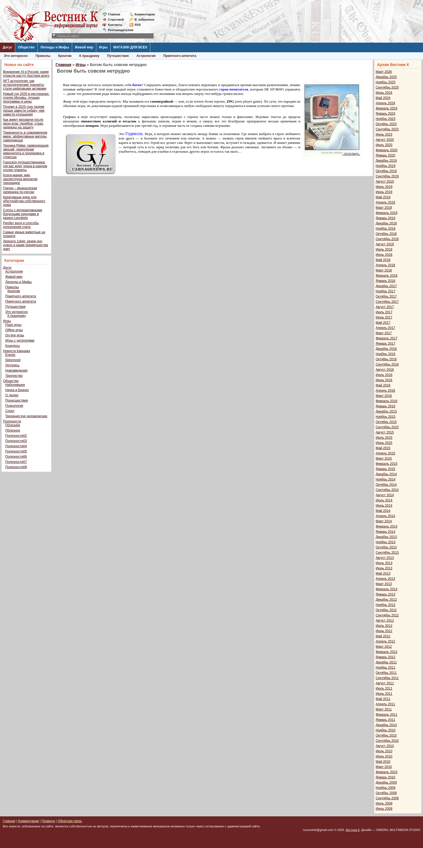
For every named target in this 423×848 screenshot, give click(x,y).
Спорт (10, 411)
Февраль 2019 (386, 213)
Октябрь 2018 (386, 234)
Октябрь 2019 (386, 171)
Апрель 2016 (385, 391)
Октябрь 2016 (386, 359)
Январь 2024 (385, 114)
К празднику (89, 56)
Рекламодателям (118, 30)
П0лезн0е (12, 425)
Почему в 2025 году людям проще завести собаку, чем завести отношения (23, 110)
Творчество (14, 376)
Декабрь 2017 (386, 286)
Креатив (65, 56)
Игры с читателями (19, 340)
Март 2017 (384, 333)
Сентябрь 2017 (387, 302)
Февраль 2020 (386, 150)
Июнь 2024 (384, 93)
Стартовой (116, 19)
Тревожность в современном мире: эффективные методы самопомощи (25, 136)
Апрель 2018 (385, 265)
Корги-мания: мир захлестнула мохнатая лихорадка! (20, 179)
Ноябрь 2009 (385, 788)
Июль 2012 (384, 626)
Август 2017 (385, 307)
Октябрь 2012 (386, 610)
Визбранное (144, 19)
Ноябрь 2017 (385, 291)
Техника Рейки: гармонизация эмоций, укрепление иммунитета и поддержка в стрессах (25, 151)
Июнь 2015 (384, 443)
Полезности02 (16, 436)
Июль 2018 (384, 249)
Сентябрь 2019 (387, 176)
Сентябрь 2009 (387, 798)
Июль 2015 (384, 438)
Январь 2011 (385, 720)
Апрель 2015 (385, 453)
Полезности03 (16, 441)
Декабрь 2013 (386, 537)
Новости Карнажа (16, 351)
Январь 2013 (385, 594)
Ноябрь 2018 (385, 228)
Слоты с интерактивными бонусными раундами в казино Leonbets (22, 214)
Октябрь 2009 (386, 793)
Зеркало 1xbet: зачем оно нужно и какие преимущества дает (25, 245)
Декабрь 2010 (386, 725)
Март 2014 (384, 521)
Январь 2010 (385, 777)
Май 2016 (383, 385)
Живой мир (84, 47)
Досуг (7, 47)
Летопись (12, 365)
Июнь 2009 (384, 809)
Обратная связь (70, 821)
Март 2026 (384, 72)
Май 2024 (383, 98)
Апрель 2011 (385, 704)
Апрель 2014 (385, 516)
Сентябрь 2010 (387, 741)
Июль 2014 (384, 500)
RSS (138, 24)
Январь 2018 (385, 281)
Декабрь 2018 (386, 223)
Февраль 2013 (386, 589)
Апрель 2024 (385, 103)
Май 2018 (383, 260)
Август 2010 (385, 746)
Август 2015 (385, 432)
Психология (14, 406)
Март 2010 (384, 767)
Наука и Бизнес (17, 390)
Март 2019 (384, 208)
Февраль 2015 (386, 464)
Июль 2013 (384, 563)
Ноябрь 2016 (385, 354)
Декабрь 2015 (386, 411)
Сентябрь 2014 (387, 490)
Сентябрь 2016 (387, 364)
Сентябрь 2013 (387, 553)
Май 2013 (383, 573)
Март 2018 (384, 270)
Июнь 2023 (384, 134)
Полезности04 (16, 446)
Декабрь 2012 (386, 600)
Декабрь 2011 (386, 662)
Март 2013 (384, 584)
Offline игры (14, 330)
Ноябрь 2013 (385, 542)
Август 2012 (385, 620)
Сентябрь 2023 (387, 129)
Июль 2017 (384, 312)
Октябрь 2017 (386, 296)
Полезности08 (16, 467)
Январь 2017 (385, 343)
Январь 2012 (385, 657)
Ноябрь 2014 (385, 479)
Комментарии (145, 14)
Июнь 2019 (384, 192)
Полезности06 (16, 457)
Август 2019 (385, 181)
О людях (11, 395)
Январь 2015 (385, 469)
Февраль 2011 (386, 715)
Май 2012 (383, 636)
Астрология (146, 56)
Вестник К (353, 829)
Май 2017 (383, 323)
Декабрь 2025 (386, 77)
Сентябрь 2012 (387, 615)
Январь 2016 (385, 406)
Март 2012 (384, 647)
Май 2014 (383, 511)
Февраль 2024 (386, 108)
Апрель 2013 (385, 579)
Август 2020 (385, 140)
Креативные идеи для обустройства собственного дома (24, 201)
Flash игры (13, 325)
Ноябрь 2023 (385, 119)
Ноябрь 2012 (385, 605)
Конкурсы (12, 346)
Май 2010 (383, 762)
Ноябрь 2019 (385, 166)
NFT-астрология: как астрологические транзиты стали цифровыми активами (24, 84)
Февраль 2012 (386, 652)
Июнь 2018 (384, 255)
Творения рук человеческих (26, 416)
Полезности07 (16, 462)
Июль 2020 (384, 145)
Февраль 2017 (386, 338)
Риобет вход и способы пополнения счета (21, 225)
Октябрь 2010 (386, 735)
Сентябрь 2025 (387, 87)
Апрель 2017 (385, 328)
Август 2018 (385, 244)
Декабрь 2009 (386, 782)
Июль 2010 (384, 751)
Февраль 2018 (386, 276)
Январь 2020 (385, 155)
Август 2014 (385, 495)
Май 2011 (383, 699)
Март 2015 (384, 458)
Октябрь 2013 (386, 547)
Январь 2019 (385, 218)
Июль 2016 (384, 375)
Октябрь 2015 (386, 422)
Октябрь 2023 (386, 124)
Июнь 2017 (384, 317)
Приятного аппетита (179, 56)
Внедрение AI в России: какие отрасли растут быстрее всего (26, 74)
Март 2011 (384, 709)
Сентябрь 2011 (387, 678)
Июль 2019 (384, 187)
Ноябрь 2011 (385, 667)
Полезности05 (16, 451)
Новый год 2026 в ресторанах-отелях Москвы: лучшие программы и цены (26, 97)
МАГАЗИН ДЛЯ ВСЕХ (130, 47)
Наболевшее (15, 385)
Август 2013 (385, 558)
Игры (103, 47)
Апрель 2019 (385, 202)
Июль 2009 (384, 803)
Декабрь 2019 (386, 161)
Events (10, 355)
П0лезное (12, 430)
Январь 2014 (385, 532)
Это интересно (16, 56)
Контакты (115, 24)
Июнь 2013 (384, 568)
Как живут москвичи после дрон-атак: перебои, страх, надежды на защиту (23, 123)
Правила (48, 821)
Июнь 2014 (384, 505)
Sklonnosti (12, 360)
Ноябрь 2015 (385, 417)
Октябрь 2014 (386, 485)
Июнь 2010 (384, 756)
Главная (114, 14)
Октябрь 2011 (386, 673)
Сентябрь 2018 (387, 239)
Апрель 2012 (385, 641)
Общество (26, 47)
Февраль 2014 (386, 526)
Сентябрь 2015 (387, 427)
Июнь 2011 (384, 694)
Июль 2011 (384, 688)
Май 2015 (383, 448)
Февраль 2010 (386, 772)
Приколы (43, 56)
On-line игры (14, 335)
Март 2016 (384, 396)
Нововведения (16, 370)
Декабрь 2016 (386, 349)
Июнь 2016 (384, 380)
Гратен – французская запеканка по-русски (20, 190)
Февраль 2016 (386, 401)
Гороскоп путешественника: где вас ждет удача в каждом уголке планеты (25, 166)
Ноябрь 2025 (385, 82)
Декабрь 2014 (386, 474)
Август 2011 (385, 683)
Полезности (12, 421)
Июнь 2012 (384, 631)
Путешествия (118, 56)
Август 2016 (385, 370)
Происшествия (16, 400)
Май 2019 (383, 197)
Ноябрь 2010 (385, 730)
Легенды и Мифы (54, 47)
